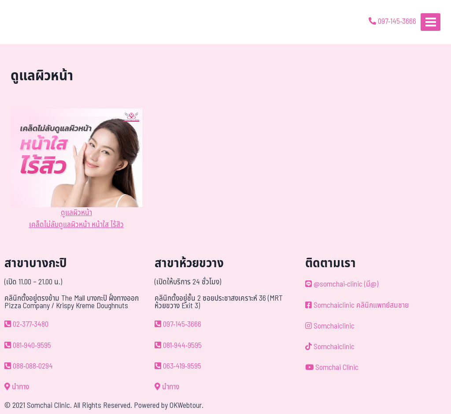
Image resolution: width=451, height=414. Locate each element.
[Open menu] (430, 21)
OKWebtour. (186, 405)
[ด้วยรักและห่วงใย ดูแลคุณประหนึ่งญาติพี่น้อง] (32, 22)
